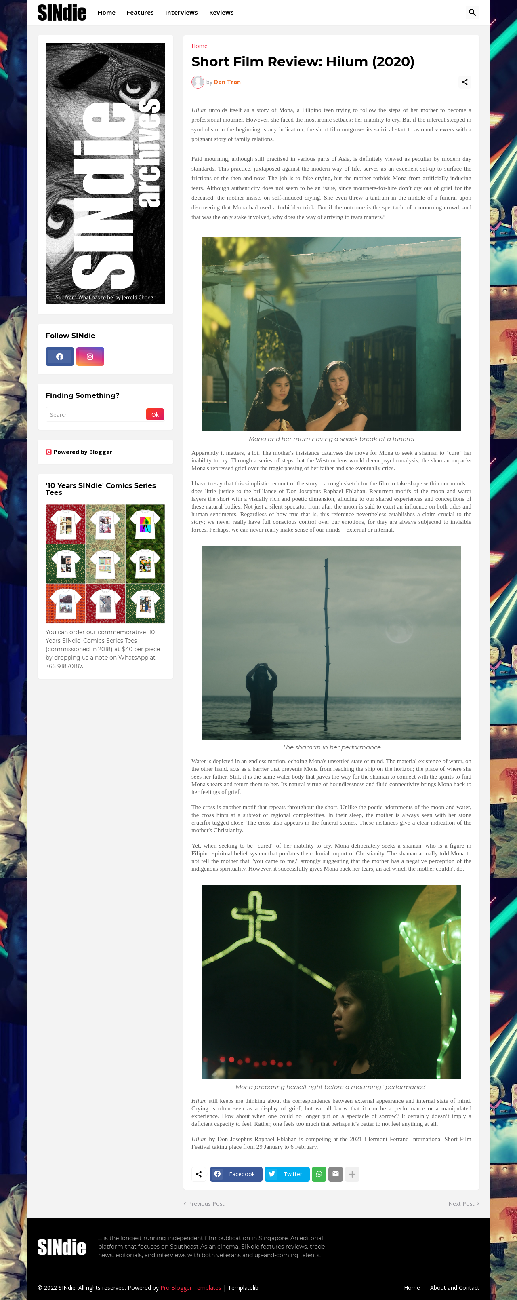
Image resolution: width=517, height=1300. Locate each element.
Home (107, 12)
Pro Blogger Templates (190, 1288)
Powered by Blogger (79, 452)
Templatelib (243, 1288)
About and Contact (454, 1288)
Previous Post (206, 1203)
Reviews (221, 12)
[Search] (472, 12)
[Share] (464, 82)
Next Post (461, 1203)
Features (140, 12)
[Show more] (352, 1174)
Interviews (181, 12)
